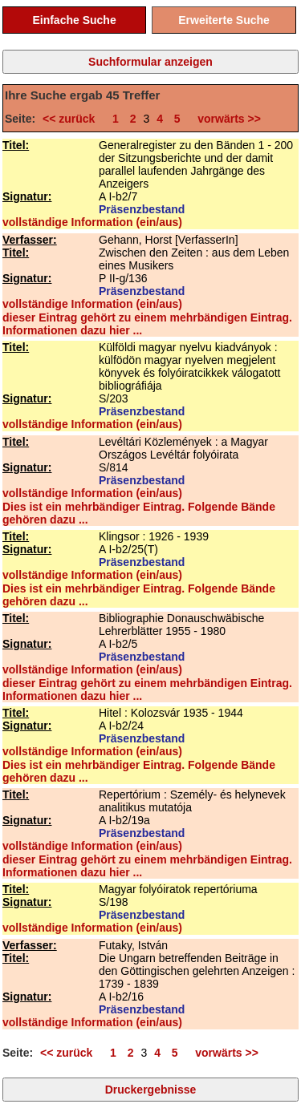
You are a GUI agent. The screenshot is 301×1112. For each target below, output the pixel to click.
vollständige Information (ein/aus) (92, 222)
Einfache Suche (74, 20)
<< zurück (72, 118)
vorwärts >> (226, 118)
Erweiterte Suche (224, 20)
